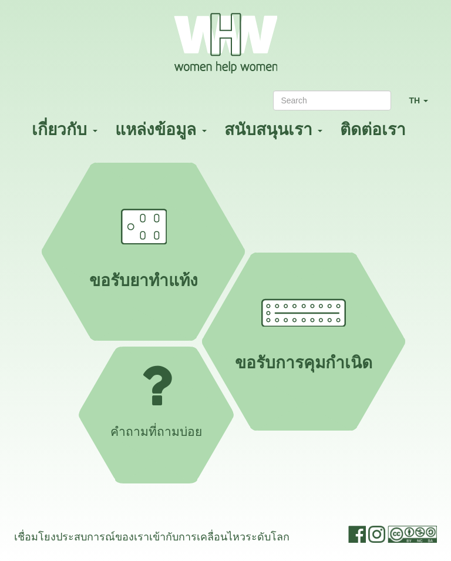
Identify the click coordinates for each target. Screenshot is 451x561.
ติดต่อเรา (373, 129)
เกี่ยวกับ (64, 129)
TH (423, 105)
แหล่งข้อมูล (161, 129)
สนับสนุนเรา (273, 129)
